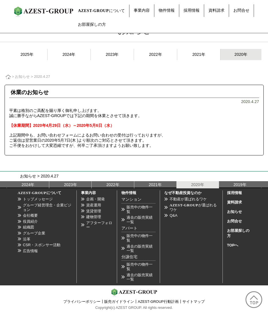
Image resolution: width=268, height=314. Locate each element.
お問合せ (241, 10)
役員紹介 (30, 221)
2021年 (198, 54)
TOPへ (233, 245)
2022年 (155, 54)
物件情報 (167, 10)
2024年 (68, 54)
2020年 (240, 54)
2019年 (240, 184)
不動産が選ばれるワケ (188, 199)
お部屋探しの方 (92, 24)
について (101, 10)
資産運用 (93, 205)
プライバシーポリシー (81, 302)
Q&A (173, 215)
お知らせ (22, 77)
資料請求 (216, 10)
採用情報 (192, 10)
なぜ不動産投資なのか (183, 193)
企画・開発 (95, 199)
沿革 (26, 239)
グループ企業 (34, 233)
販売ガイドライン (119, 302)
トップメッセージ (38, 199)
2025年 (26, 54)
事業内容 (142, 10)
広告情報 (30, 251)
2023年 (112, 54)
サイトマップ (193, 302)
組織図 (28, 227)
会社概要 (30, 215)
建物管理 (93, 217)
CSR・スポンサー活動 (41, 245)
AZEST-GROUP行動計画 (158, 302)
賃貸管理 (93, 211)
